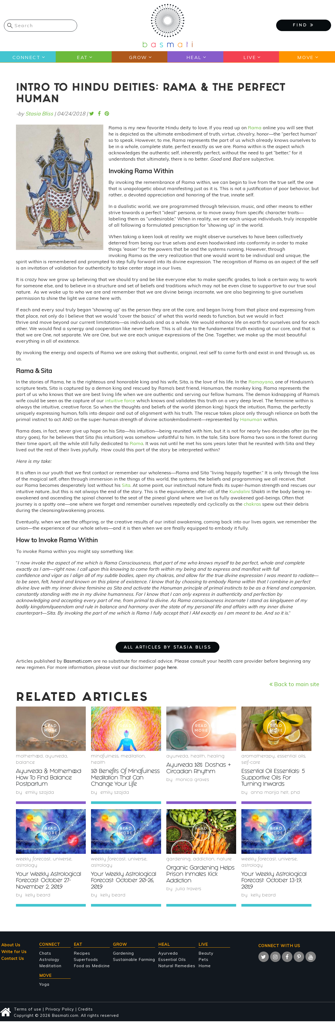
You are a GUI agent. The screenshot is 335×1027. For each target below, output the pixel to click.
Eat (82, 57)
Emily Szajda (40, 792)
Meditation (50, 971)
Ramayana (260, 382)
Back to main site (294, 683)
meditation (133, 756)
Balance (25, 763)
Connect (26, 57)
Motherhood (29, 756)
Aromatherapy (258, 756)
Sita (126, 485)
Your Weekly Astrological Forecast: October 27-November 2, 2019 (50, 887)
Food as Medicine (92, 971)
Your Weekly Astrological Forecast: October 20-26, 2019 (125, 887)
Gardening (178, 865)
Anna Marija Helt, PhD (276, 792)
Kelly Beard (38, 901)
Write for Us (14, 957)
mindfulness (104, 756)
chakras (252, 504)
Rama (255, 128)
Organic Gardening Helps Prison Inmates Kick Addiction (195, 880)
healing (216, 756)
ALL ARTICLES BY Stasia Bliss (167, 647)
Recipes (82, 958)
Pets (203, 964)
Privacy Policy (59, 1014)
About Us (10, 950)
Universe (62, 865)
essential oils (291, 756)
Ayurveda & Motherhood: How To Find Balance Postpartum (50, 778)
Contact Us (12, 963)
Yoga (44, 989)
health (98, 763)
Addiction (203, 865)
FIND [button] (303, 25)
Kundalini (239, 491)
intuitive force (120, 401)
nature (224, 865)
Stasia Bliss (39, 113)
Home (204, 971)
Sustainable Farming (134, 964)
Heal (194, 57)
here (172, 667)
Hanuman (251, 419)
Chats (45, 958)
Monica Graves (193, 780)
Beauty (205, 958)
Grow (138, 57)
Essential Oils (172, 964)
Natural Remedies (176, 971)
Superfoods (86, 964)
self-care (250, 763)
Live (249, 57)
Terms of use (27, 1014)
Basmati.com (78, 661)
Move (305, 57)
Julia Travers (188, 895)
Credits (85, 1014)
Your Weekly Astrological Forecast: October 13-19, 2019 (275, 887)
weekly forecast (33, 865)
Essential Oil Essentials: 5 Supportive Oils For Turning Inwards (274, 778)
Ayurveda (56, 756)
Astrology (26, 871)
